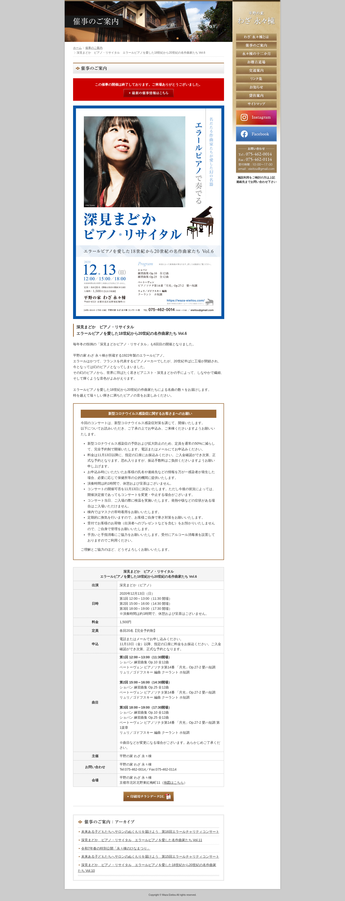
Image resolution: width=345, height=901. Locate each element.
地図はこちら (174, 782)
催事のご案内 (94, 48)
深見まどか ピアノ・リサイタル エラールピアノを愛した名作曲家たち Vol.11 (141, 840)
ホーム (77, 48)
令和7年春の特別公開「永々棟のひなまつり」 (115, 848)
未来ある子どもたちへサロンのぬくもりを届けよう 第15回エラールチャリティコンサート (150, 856)
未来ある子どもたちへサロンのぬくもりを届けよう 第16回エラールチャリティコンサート (150, 832)
